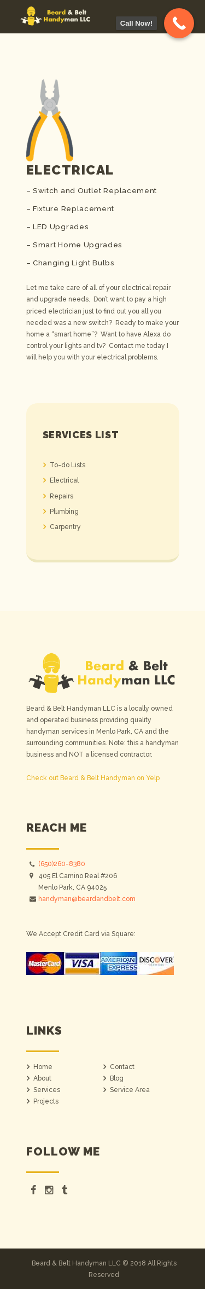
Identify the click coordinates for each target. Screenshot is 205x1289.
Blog (117, 1078)
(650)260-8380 (61, 864)
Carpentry (65, 527)
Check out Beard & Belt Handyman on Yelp (93, 778)
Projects (45, 1101)
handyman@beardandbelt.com (87, 899)
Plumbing (64, 511)
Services (46, 1090)
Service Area (130, 1090)
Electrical (64, 480)
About (42, 1078)
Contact (122, 1067)
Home (42, 1067)
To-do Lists (67, 465)
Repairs (61, 496)
